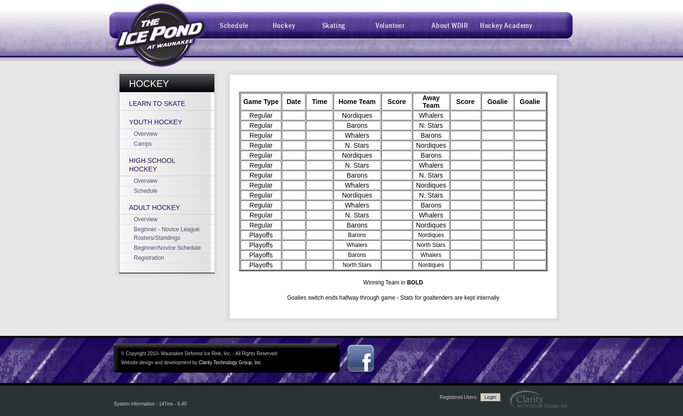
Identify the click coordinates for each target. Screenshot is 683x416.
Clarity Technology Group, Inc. (230, 362)
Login (490, 397)
